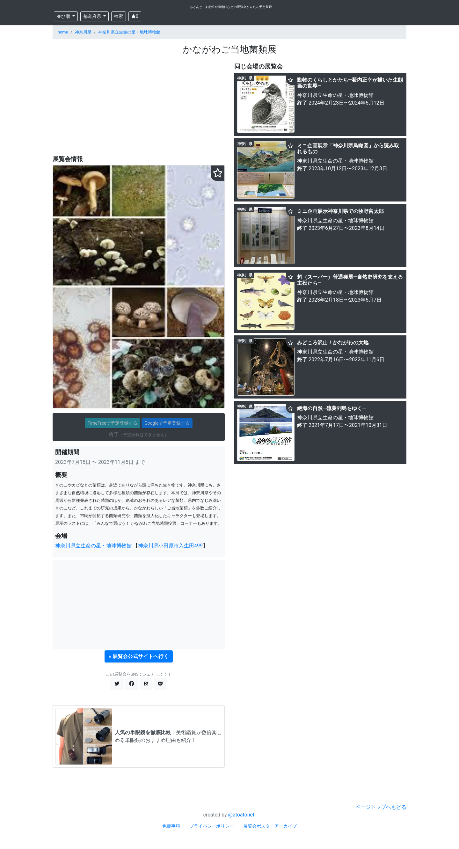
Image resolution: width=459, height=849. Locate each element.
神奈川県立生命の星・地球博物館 (129, 32)
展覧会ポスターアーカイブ (270, 826)
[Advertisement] (139, 105)
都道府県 (92, 16)
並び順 (64, 16)
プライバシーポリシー (211, 826)
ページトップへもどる (380, 807)
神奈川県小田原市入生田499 (170, 546)
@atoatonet (241, 815)
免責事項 (171, 826)
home (63, 32)
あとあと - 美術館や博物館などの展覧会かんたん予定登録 (231, 7)
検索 (118, 16)
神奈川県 (83, 32)
